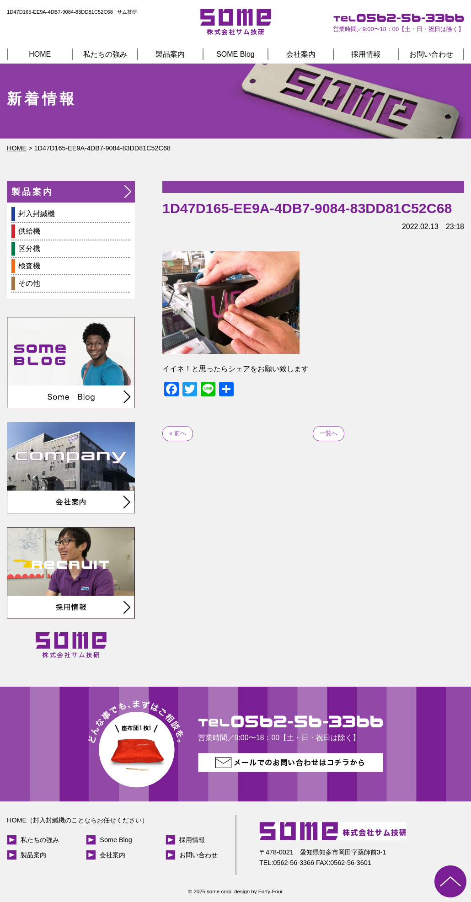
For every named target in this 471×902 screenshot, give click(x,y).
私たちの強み (105, 54)
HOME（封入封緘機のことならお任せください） (77, 820)
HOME (40, 54)
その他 (29, 283)
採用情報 (365, 54)
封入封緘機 (36, 214)
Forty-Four (270, 891)
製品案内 (170, 54)
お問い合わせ (431, 54)
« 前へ (177, 433)
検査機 (29, 266)
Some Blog (116, 839)
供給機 (29, 231)
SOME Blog (235, 54)
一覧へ (328, 433)
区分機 (29, 248)
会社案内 (301, 54)
